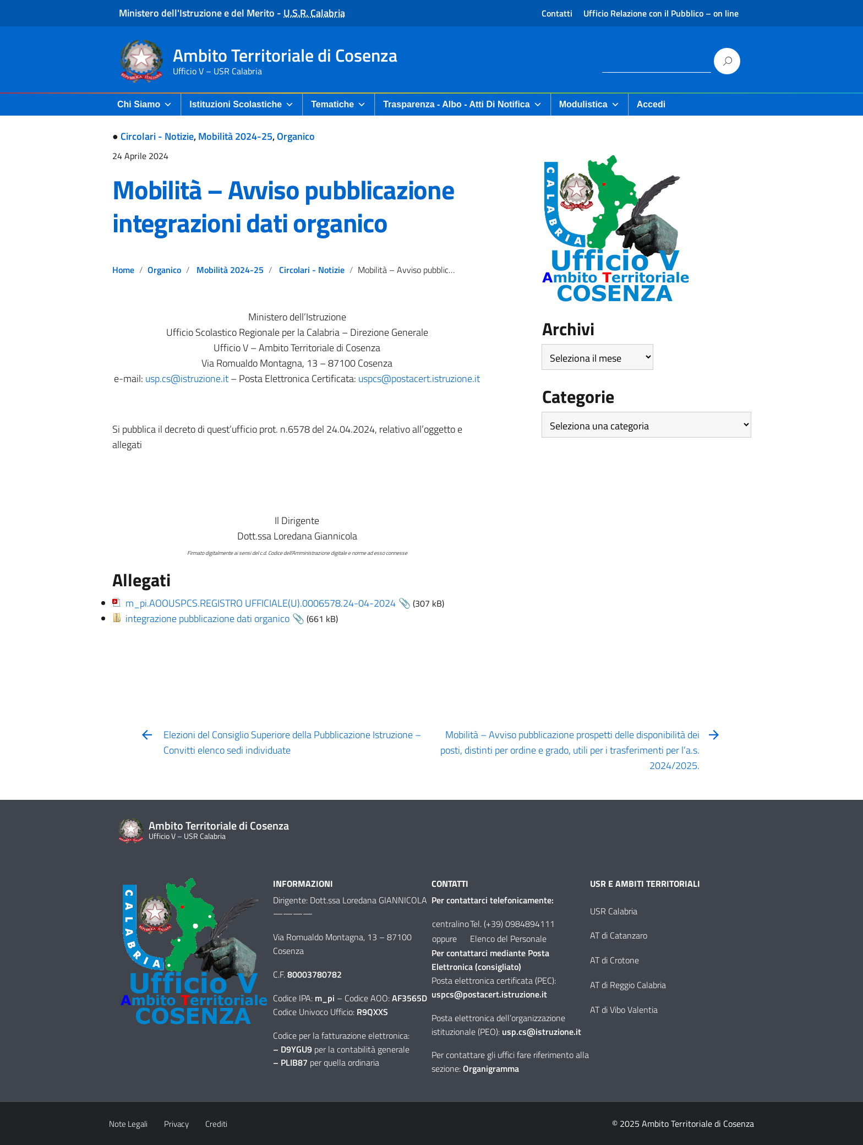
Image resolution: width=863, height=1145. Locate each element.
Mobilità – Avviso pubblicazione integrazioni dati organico (283, 206)
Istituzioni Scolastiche (241, 104)
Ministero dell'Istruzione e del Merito (197, 13)
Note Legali (128, 1123)
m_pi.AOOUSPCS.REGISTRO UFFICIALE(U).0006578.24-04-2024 (260, 603)
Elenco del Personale (508, 938)
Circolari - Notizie (157, 136)
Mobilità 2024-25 (235, 136)
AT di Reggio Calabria (628, 984)
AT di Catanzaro (618, 935)
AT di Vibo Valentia (624, 1009)
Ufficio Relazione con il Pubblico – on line (661, 13)
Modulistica (589, 104)
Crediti (216, 1123)
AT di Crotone (614, 960)
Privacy (176, 1123)
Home (123, 269)
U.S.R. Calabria (314, 13)
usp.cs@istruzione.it (186, 378)
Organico (296, 136)
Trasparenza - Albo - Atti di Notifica (462, 104)
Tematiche (338, 104)
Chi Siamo (144, 104)
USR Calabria (613, 911)
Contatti (557, 13)
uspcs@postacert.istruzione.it (419, 378)
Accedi (651, 104)
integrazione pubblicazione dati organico (207, 618)
